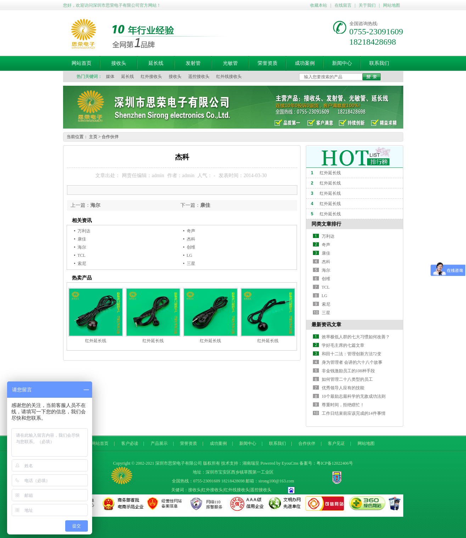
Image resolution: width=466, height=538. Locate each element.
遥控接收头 (198, 76)
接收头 (118, 63)
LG (189, 255)
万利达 (84, 230)
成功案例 (305, 63)
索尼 (82, 263)
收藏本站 (318, 5)
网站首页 (81, 63)
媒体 (110, 76)
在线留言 (343, 5)
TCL (82, 255)
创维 (191, 247)
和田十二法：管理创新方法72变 (351, 353)
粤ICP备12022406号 (334, 463)
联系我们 (379, 63)
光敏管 (230, 63)
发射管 (193, 63)
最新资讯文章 (326, 324)
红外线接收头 (229, 76)
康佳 (205, 205)
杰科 (191, 239)
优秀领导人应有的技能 (343, 387)
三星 (191, 263)
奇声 (191, 230)
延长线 (155, 63)
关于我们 (367, 5)
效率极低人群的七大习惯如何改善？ (356, 336)
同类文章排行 (326, 224)
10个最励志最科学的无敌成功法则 (354, 396)
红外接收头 (151, 76)
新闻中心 (342, 63)
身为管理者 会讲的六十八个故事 (352, 362)
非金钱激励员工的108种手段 (348, 370)
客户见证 (336, 443)
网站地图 (391, 5)
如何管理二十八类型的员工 (347, 379)
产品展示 (159, 443)
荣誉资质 (267, 63)
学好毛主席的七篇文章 (343, 345)
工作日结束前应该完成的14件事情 (354, 413)
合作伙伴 (110, 136)
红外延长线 (95, 340)
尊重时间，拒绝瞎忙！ (343, 404)
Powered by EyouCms (279, 463)
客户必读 (129, 443)
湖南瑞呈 (250, 463)
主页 (93, 136)
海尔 (95, 205)
